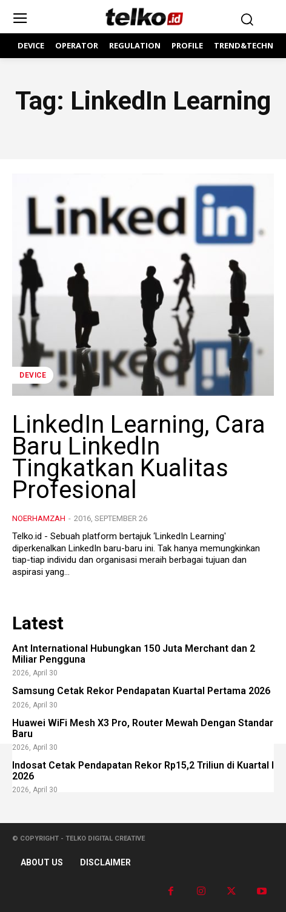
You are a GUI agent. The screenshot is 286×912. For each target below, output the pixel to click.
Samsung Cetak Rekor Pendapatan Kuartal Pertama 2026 (141, 691)
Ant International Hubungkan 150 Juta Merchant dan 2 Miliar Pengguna (133, 654)
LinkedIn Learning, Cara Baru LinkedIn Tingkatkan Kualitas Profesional (138, 457)
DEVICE (32, 375)
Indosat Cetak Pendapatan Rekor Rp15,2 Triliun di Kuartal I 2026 (143, 770)
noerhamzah (38, 518)
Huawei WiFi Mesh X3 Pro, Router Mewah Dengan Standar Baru (142, 728)
